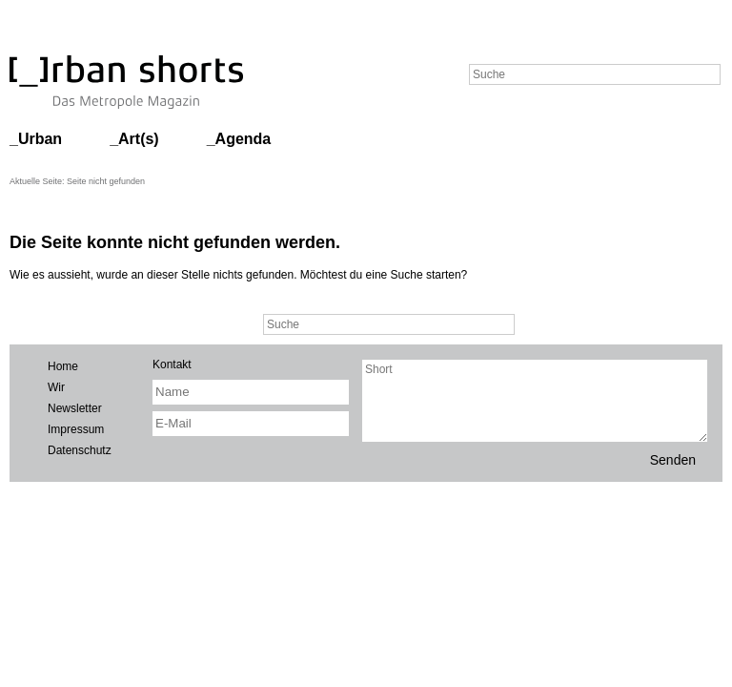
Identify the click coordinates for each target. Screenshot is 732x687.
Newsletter (75, 408)
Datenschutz (80, 450)
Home (63, 366)
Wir (56, 387)
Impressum (76, 429)
